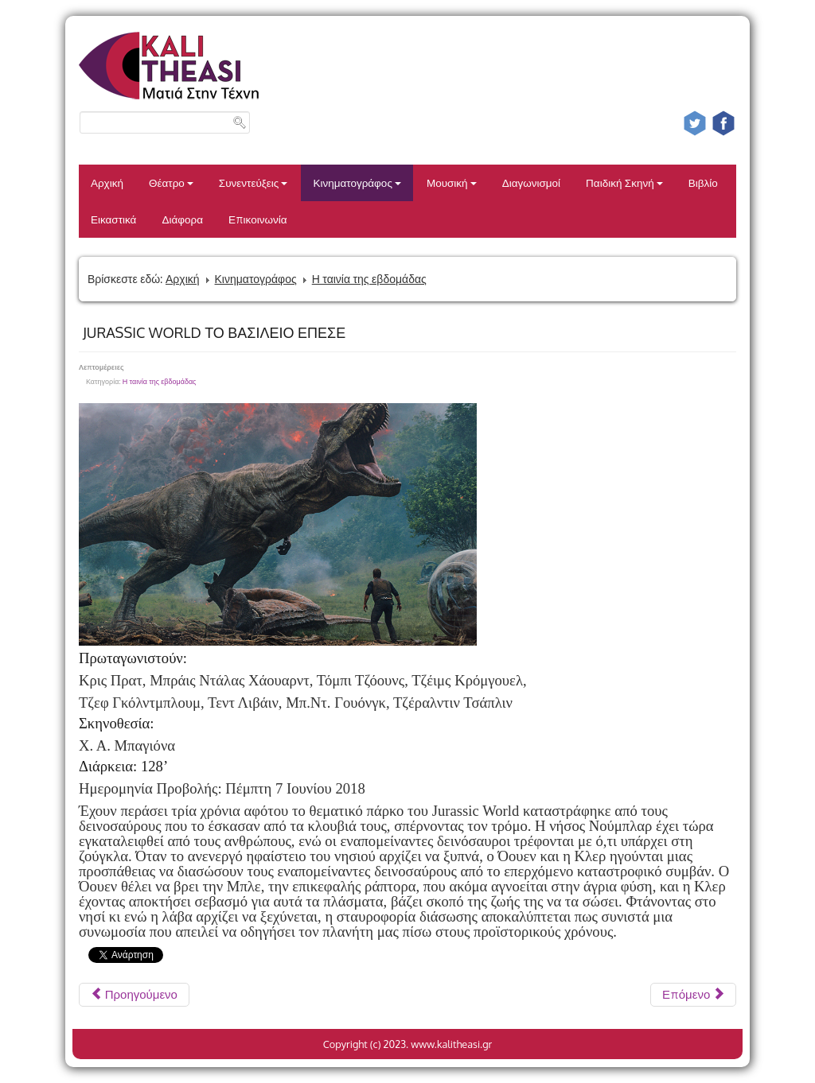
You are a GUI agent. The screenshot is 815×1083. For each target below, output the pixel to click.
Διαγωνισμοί (531, 182)
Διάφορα (182, 219)
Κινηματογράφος (357, 182)
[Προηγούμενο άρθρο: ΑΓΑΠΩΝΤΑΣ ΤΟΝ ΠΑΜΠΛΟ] (134, 995)
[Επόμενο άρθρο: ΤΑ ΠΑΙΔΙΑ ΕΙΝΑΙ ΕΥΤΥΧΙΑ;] (693, 995)
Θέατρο (171, 182)
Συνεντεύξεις (253, 182)
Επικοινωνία (257, 219)
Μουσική (452, 182)
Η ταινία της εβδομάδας (369, 278)
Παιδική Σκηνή (624, 182)
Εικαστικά (113, 219)
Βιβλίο (703, 182)
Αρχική (107, 182)
